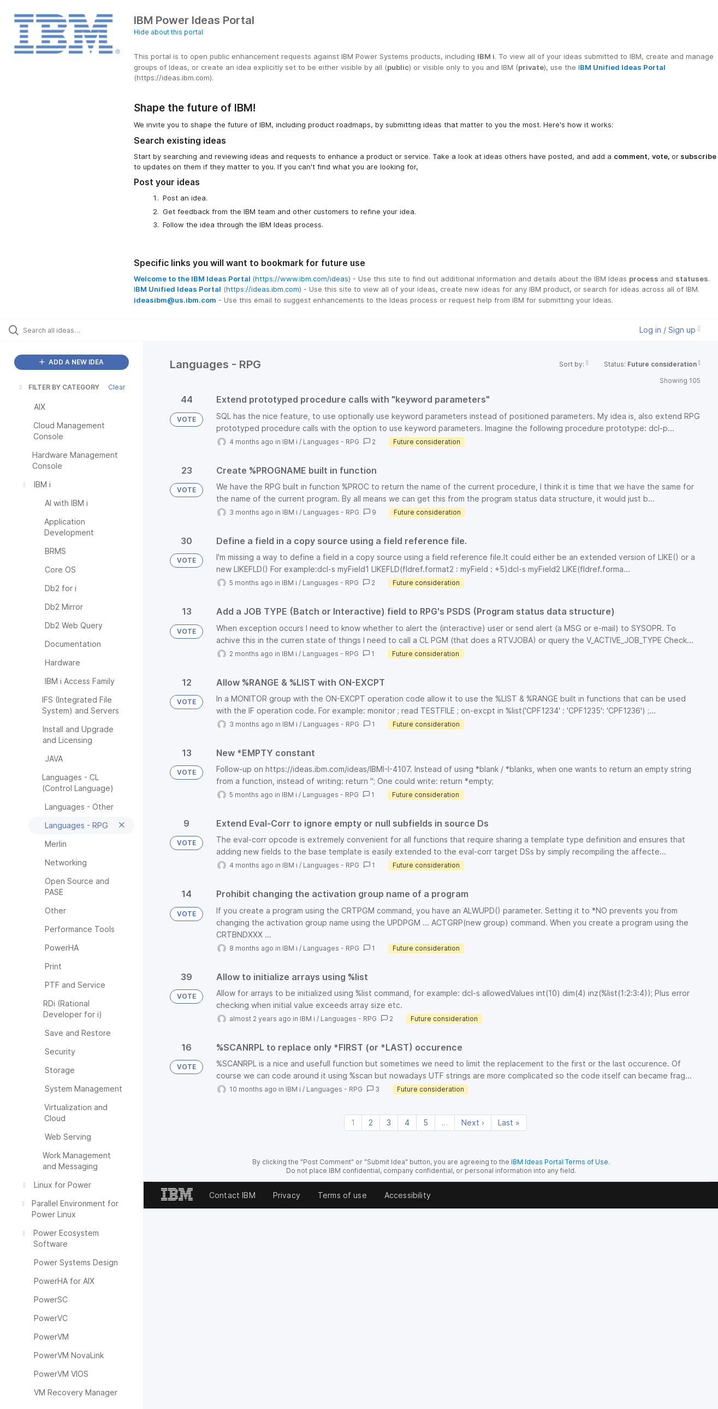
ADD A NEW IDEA (71, 362)
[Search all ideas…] (85, 330)
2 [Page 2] (371, 1122)
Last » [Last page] (509, 1122)
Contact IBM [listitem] (232, 1195)
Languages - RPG (331, 442)
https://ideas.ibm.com (262, 289)
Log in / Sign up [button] (670, 329)
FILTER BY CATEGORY (58, 387)
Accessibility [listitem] (407, 1195)
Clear (117, 387)
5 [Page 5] (425, 1122)
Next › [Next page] (472, 1122)
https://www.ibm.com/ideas (301, 278)
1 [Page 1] (353, 1122)
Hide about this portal (168, 32)
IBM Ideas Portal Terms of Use (559, 1162)
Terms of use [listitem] (342, 1195)
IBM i (290, 442)
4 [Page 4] (407, 1122)
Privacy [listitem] (286, 1195)
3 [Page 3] (389, 1122)
